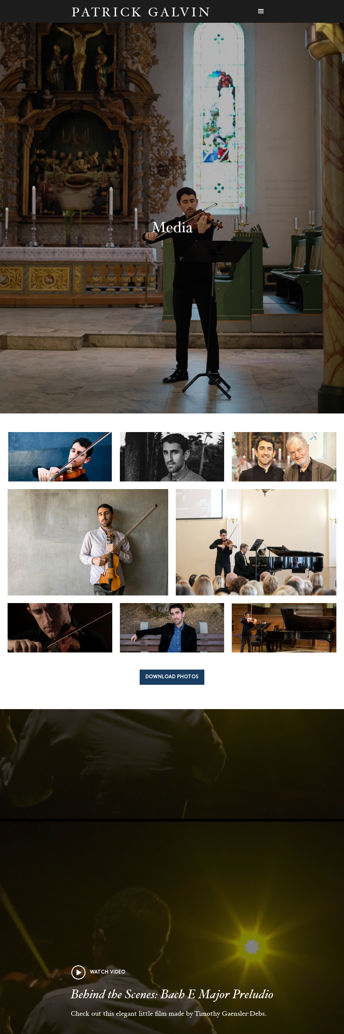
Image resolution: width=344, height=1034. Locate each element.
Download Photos (172, 677)
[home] (141, 11)
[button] (261, 11)
